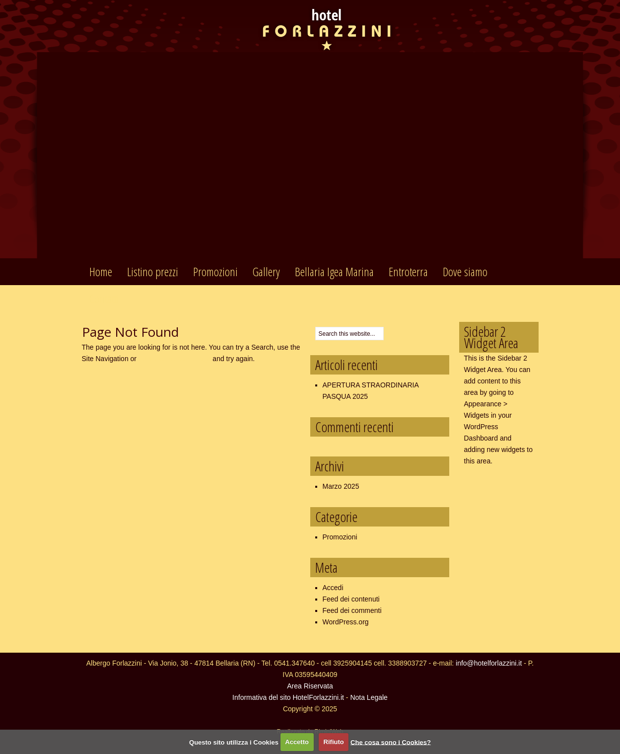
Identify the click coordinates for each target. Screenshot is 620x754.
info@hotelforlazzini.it (489, 663)
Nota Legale (369, 697)
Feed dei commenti (352, 610)
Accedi (333, 588)
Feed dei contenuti (351, 599)
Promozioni (215, 271)
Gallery (266, 271)
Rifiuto (334, 742)
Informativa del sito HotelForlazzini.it (288, 697)
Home (100, 271)
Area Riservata (310, 686)
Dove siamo (465, 271)
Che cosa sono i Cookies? (390, 742)
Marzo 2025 (341, 486)
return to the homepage (174, 359)
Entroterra (408, 271)
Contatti (104, 298)
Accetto (297, 742)
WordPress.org (346, 622)
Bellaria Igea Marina (334, 271)
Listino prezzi (152, 271)
